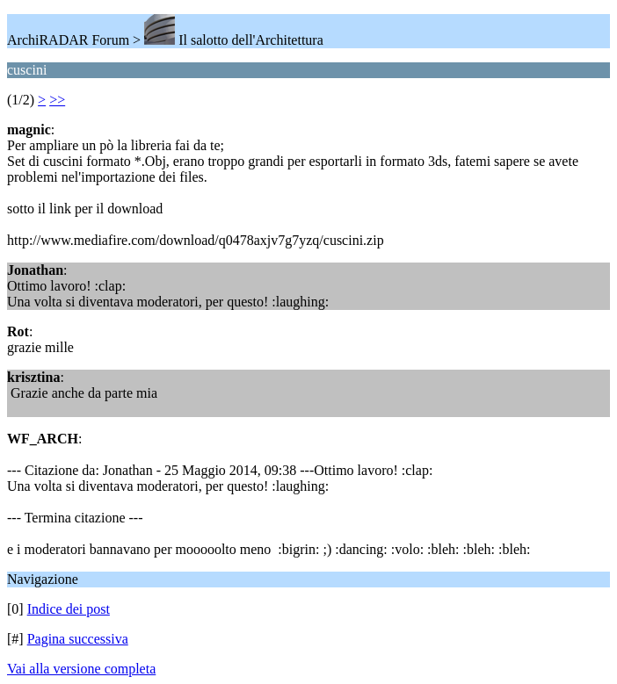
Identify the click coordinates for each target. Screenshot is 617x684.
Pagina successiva (77, 638)
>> (57, 99)
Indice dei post (68, 608)
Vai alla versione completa (81, 668)
